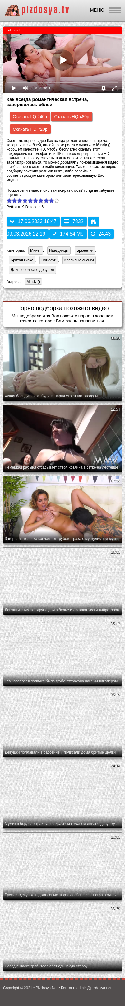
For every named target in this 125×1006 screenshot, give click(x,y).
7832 (74, 221)
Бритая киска (22, 260)
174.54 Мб (68, 233)
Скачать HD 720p (30, 129)
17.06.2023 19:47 (33, 221)
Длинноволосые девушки (32, 270)
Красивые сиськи (79, 260)
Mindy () (32, 282)
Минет (35, 250)
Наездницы (59, 250)
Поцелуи (48, 260)
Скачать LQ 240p (30, 116)
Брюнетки (84, 250)
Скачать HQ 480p (71, 116)
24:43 (101, 233)
